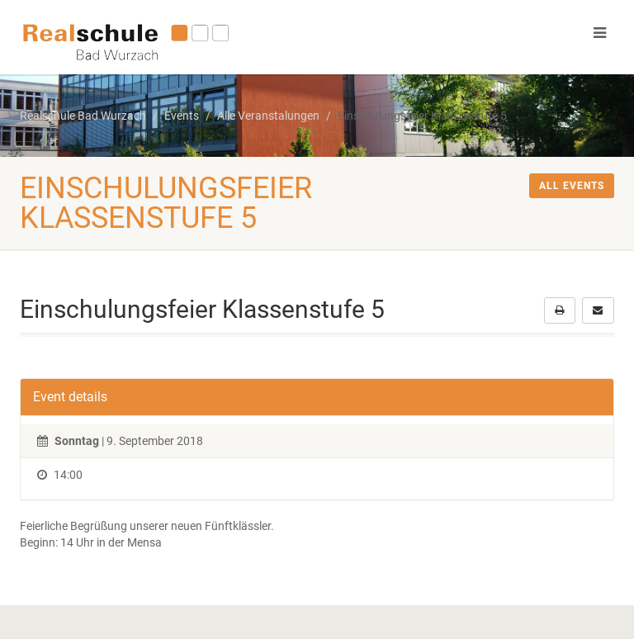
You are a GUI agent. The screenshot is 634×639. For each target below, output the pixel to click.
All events (571, 186)
